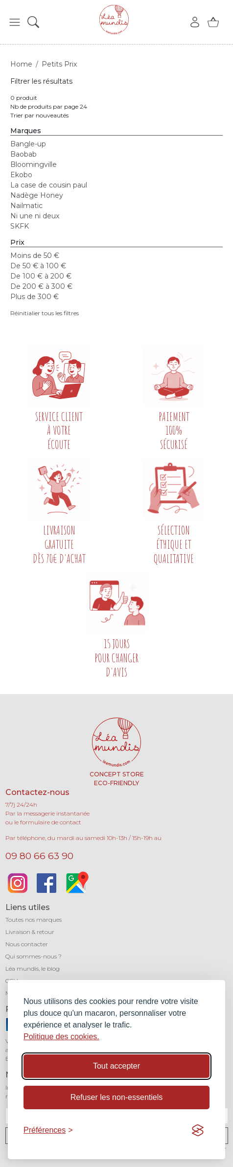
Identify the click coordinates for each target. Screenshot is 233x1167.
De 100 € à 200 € (40, 276)
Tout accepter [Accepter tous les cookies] (116, 1066)
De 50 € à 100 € (38, 265)
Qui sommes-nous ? (33, 956)
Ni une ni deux (34, 215)
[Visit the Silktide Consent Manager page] (198, 1130)
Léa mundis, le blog (32, 968)
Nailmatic (26, 205)
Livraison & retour (29, 931)
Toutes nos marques (33, 919)
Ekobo (21, 174)
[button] (14, 22)
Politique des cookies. (61, 1036)
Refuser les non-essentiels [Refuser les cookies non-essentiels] (116, 1097)
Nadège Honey (36, 195)
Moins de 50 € (34, 255)
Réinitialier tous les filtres (44, 313)
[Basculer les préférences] (48, 1130)
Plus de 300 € (34, 296)
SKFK (19, 226)
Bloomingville (33, 164)
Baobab (23, 154)
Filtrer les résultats (41, 81)
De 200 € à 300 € (41, 286)
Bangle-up (28, 144)
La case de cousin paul (48, 185)
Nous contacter (26, 944)
